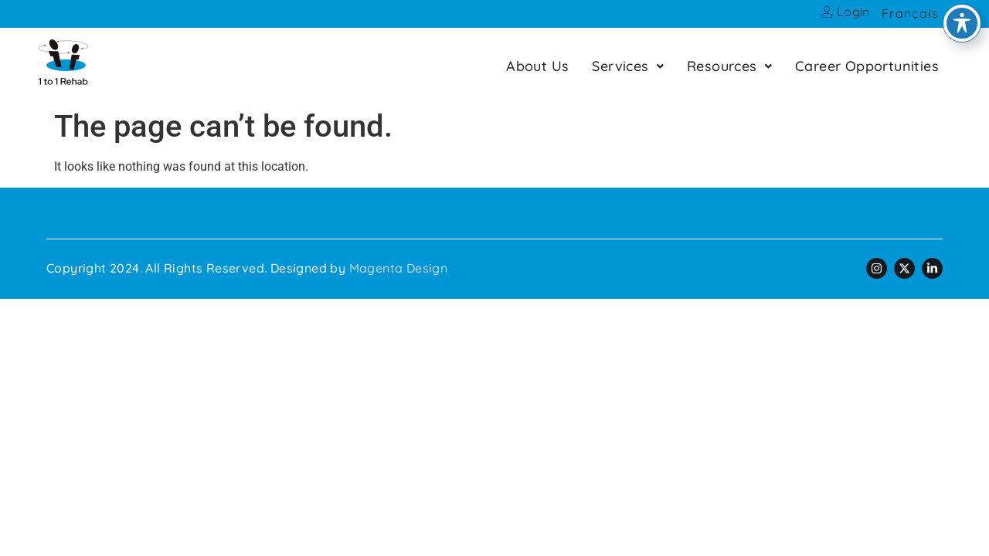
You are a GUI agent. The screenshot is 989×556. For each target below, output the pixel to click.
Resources (729, 66)
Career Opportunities (867, 66)
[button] (627, 66)
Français (910, 13)
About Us (537, 66)
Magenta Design (398, 268)
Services (628, 66)
